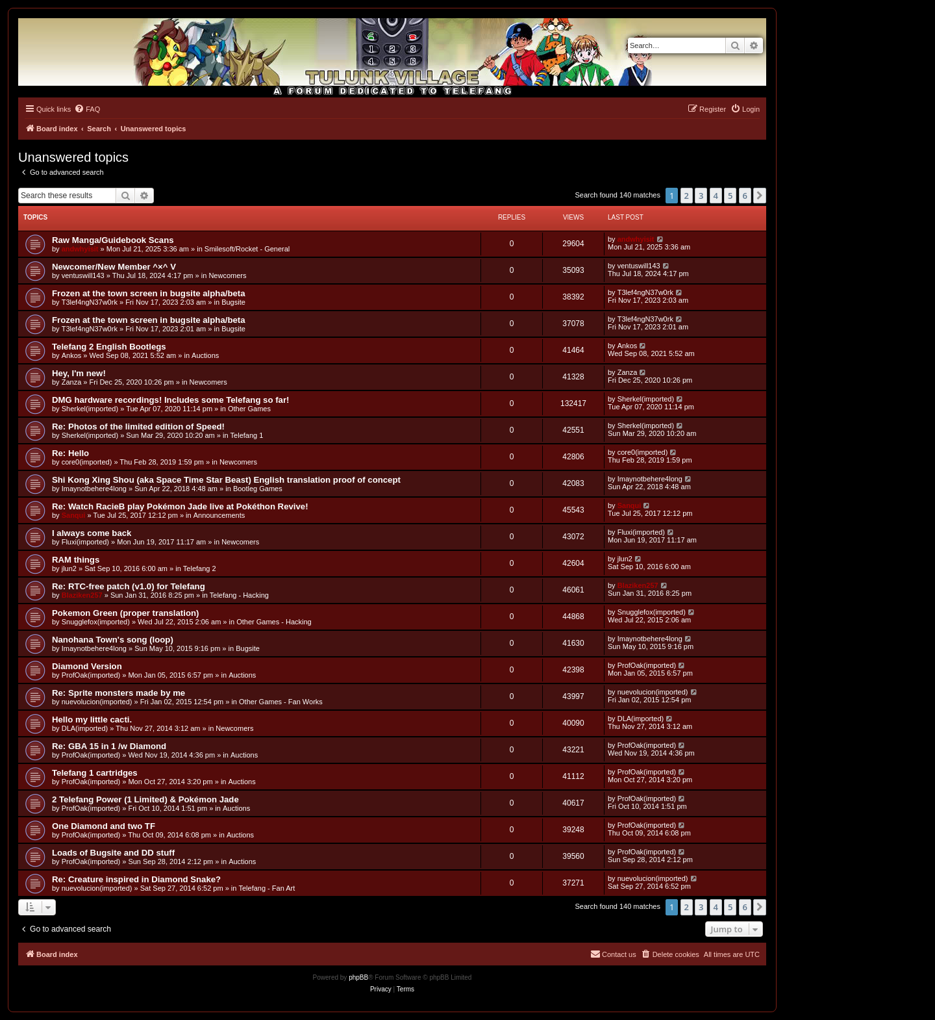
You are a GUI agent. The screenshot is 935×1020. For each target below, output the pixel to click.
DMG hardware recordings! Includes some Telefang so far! (170, 400)
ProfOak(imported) (91, 675)
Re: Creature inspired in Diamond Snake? (136, 879)
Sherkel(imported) (90, 409)
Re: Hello (70, 453)
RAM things (75, 560)
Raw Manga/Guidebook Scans (113, 240)
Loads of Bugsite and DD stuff (113, 853)
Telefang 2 (199, 568)
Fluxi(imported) (85, 542)
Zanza (72, 382)
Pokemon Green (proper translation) (125, 613)
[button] (759, 195)
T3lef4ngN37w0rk (90, 302)
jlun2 (69, 568)
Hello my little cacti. (92, 719)
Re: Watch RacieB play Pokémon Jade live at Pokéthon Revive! (180, 506)
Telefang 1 (247, 435)
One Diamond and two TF (103, 826)
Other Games (249, 409)
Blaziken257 (82, 595)
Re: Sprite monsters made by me (118, 693)
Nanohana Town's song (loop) (112, 639)
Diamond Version (87, 666)
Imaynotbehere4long (94, 488)
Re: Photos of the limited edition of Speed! (138, 426)
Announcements (219, 515)
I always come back (91, 533)
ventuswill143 (83, 275)
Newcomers (227, 275)
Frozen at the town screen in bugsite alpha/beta (148, 293)
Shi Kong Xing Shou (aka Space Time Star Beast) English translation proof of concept (226, 480)
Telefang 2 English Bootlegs (109, 346)
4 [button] (716, 195)
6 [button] (745, 195)
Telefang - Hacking (239, 595)
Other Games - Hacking (274, 622)
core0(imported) (87, 462)
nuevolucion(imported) (97, 702)
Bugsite (233, 302)
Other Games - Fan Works (281, 702)
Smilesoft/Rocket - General (247, 249)
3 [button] (701, 195)
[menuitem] (87, 109)
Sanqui (74, 515)
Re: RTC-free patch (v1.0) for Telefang (128, 586)
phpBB (358, 977)
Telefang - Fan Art (266, 888)
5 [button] (730, 195)
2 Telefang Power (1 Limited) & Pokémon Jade (145, 799)
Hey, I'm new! (79, 373)
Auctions (205, 355)
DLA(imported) (85, 728)
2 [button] (686, 195)
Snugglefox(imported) (96, 622)
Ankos (72, 355)
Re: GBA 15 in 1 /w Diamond (109, 746)
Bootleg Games (257, 488)
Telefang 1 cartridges (95, 773)
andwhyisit (80, 249)
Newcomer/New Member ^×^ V (114, 267)
